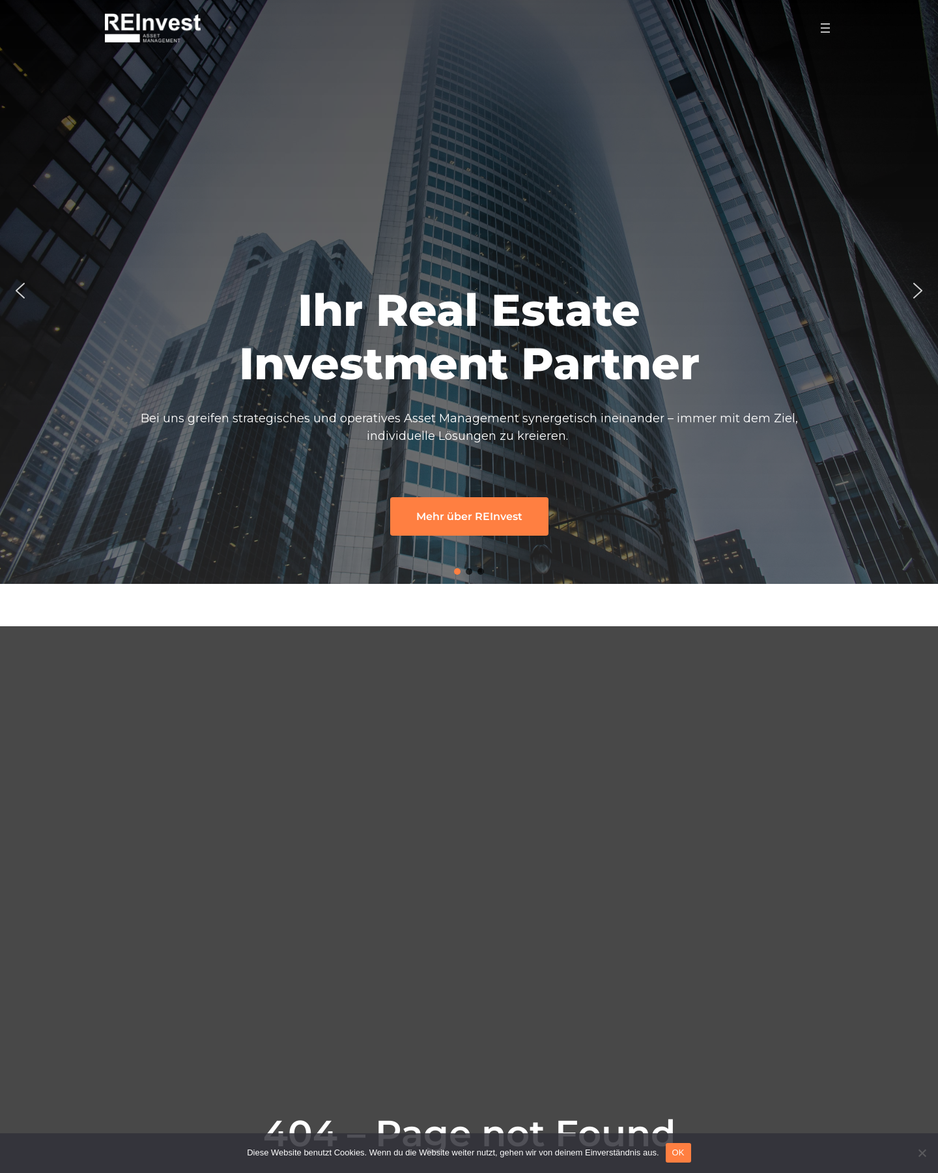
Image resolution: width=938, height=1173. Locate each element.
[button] (20, 290)
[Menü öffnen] (825, 28)
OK (678, 1152)
